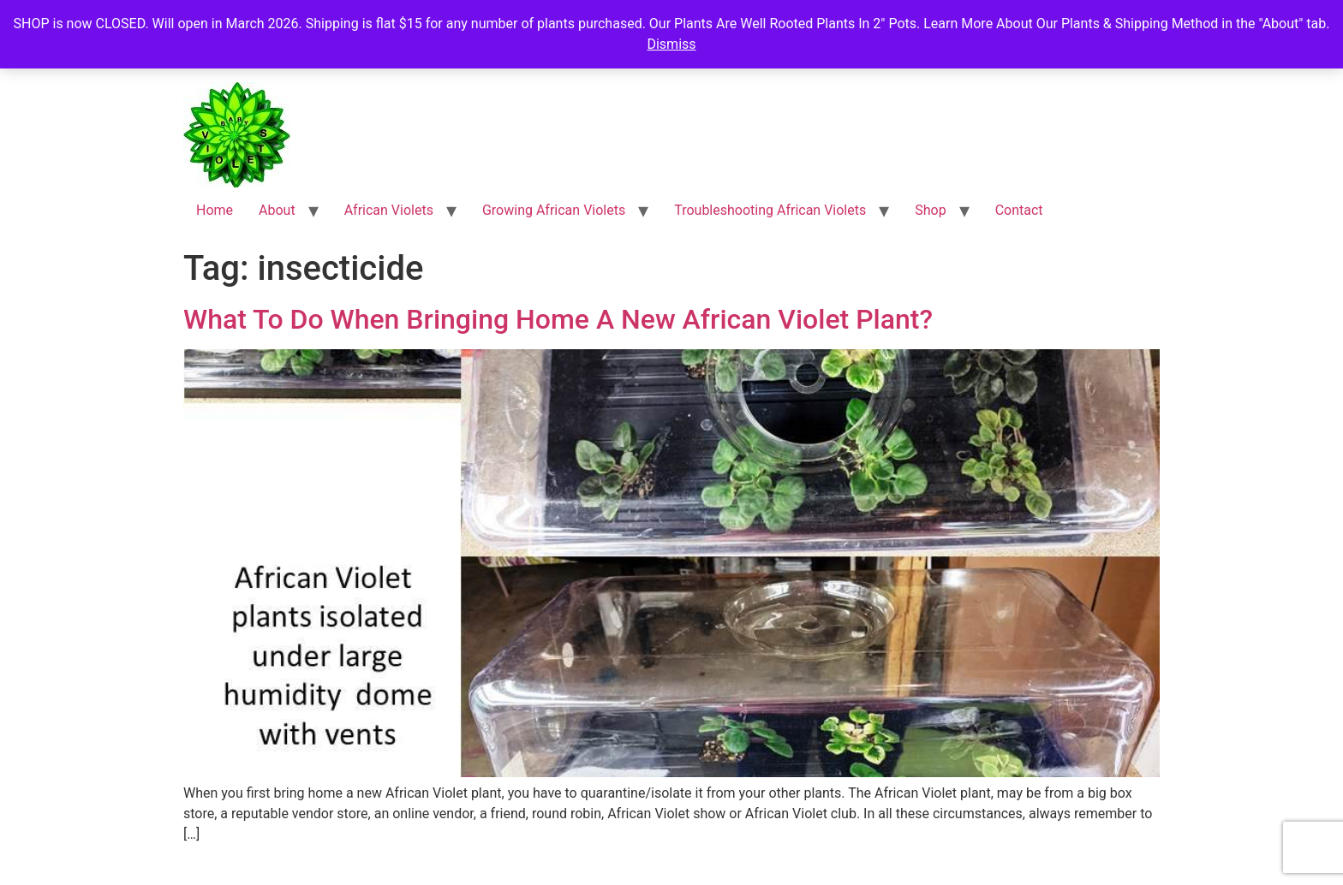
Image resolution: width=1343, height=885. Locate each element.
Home (214, 210)
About (277, 210)
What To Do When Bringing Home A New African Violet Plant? (558, 319)
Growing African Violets (553, 210)
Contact (1019, 210)
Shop (930, 210)
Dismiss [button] (671, 44)
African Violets (388, 210)
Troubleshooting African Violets (770, 210)
